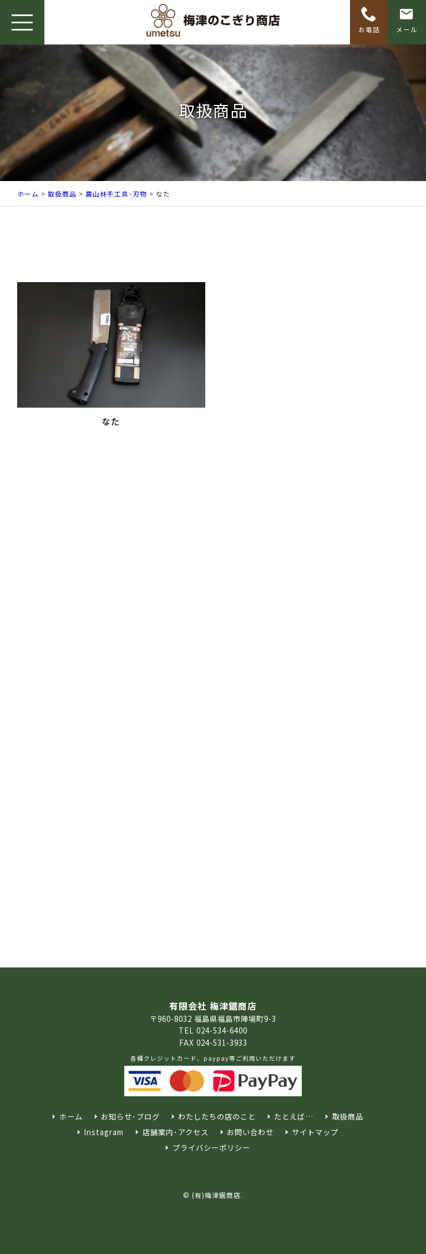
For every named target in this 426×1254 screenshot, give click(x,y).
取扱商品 (62, 193)
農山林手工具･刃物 (116, 193)
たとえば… (293, 1116)
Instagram (104, 1132)
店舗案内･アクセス (176, 1132)
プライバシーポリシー (211, 1147)
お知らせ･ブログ (130, 1116)
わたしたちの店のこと (217, 1116)
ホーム (28, 193)
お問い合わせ (250, 1132)
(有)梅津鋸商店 (216, 1195)
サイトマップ (315, 1132)
